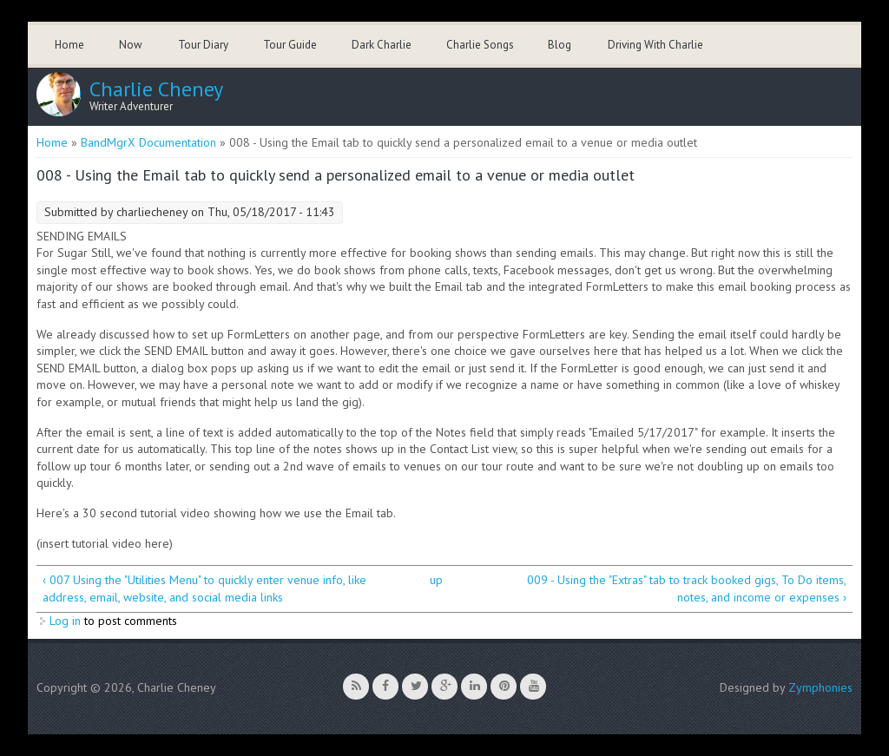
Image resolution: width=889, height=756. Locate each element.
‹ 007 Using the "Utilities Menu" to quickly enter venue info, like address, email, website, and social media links (204, 588)
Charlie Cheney (156, 89)
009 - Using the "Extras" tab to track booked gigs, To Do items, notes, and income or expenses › (686, 588)
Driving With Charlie (655, 44)
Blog (559, 44)
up (436, 580)
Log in (65, 620)
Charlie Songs (480, 44)
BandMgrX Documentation (148, 142)
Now (130, 44)
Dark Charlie (382, 44)
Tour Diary (203, 44)
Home (69, 44)
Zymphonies (820, 687)
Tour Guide (290, 44)
